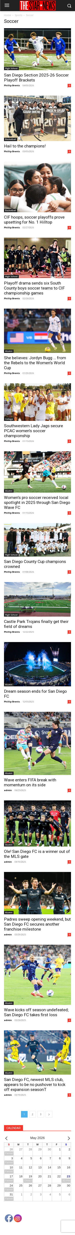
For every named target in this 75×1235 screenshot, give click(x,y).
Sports (18, 15)
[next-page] (49, 1114)
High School (11, 68)
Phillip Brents (12, 85)
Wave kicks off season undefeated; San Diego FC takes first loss (36, 1012)
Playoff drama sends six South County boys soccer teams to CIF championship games (34, 288)
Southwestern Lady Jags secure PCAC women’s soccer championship (33, 430)
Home (7, 15)
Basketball (10, 139)
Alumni (8, 351)
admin (8, 790)
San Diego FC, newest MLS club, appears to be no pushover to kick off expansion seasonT (34, 1084)
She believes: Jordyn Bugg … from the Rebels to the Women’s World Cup (35, 362)
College (9, 419)
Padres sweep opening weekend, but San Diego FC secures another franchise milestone (37, 924)
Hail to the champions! (25, 146)
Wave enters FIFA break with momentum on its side (30, 782)
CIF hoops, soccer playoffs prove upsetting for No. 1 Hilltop (34, 220)
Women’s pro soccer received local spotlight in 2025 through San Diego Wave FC (37, 502)
